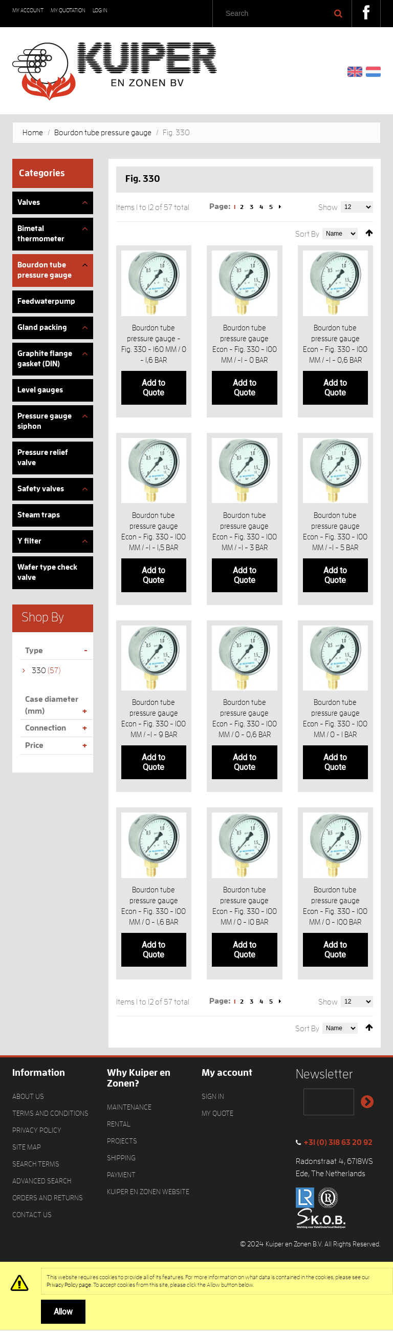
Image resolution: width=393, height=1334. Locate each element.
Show (328, 207)
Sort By (307, 234)
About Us (28, 1099)
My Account (27, 10)
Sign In (213, 1099)
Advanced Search (41, 1184)
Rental (118, 1127)
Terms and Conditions (50, 1116)
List (134, 231)
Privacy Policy (36, 1133)
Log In (100, 10)
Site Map (26, 1150)
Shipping (121, 1161)
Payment (121, 1178)
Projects (122, 1144)
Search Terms (35, 1167)
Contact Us (32, 1218)
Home (33, 133)
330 (39, 670)
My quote (217, 1116)
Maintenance (129, 1110)
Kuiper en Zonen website (148, 1195)
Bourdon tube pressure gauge (102, 133)
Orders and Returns (47, 1201)
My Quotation (68, 10)
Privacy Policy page (69, 1288)
